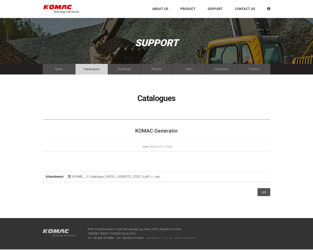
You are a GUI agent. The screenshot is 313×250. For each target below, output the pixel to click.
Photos (156, 69)
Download (124, 69)
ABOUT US (160, 9)
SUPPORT (215, 9)
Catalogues (91, 69)
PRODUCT (188, 9)
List (264, 192)
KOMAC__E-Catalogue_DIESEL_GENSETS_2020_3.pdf (116, 177)
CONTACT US (245, 9)
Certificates (221, 69)
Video (189, 69)
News (59, 69)
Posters (254, 69)
